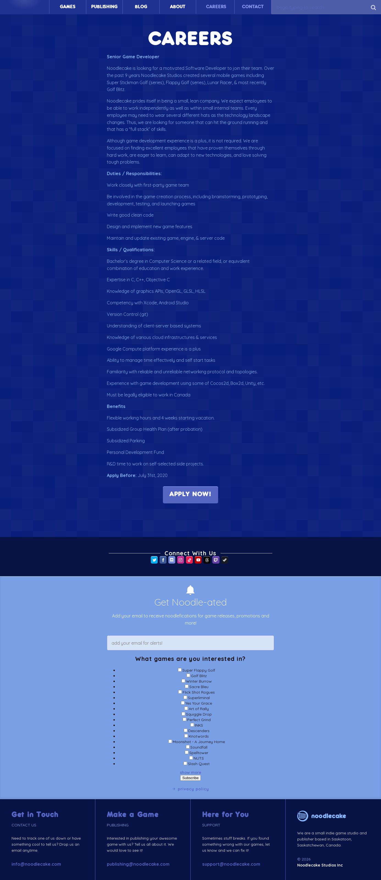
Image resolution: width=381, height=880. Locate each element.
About (177, 7)
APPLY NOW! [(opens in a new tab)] (190, 494)
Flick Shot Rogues (199, 692)
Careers (216, 7)
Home (24, 7)
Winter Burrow (199, 681)
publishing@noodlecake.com (138, 864)
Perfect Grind (199, 719)
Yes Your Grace (198, 703)
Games (67, 7)
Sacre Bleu (198, 686)
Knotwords (199, 736)
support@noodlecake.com (231, 864)
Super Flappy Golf (198, 670)
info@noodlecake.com (36, 864)
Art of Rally (199, 708)
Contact (253, 7)
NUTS (199, 758)
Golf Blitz (199, 675)
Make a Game (133, 815)
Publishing (104, 7)
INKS (199, 725)
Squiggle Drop (199, 714)
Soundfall (198, 747)
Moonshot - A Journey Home (199, 741)
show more (190, 772)
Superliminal (199, 697)
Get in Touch (35, 815)
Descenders (199, 730)
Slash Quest (199, 763)
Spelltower (198, 752)
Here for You (225, 815)
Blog (141, 7)
